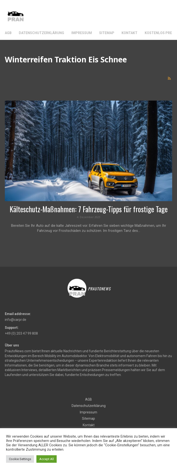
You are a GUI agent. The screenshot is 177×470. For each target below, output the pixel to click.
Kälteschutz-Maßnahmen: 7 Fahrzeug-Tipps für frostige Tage (89, 209)
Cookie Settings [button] (20, 459)
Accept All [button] (46, 459)
